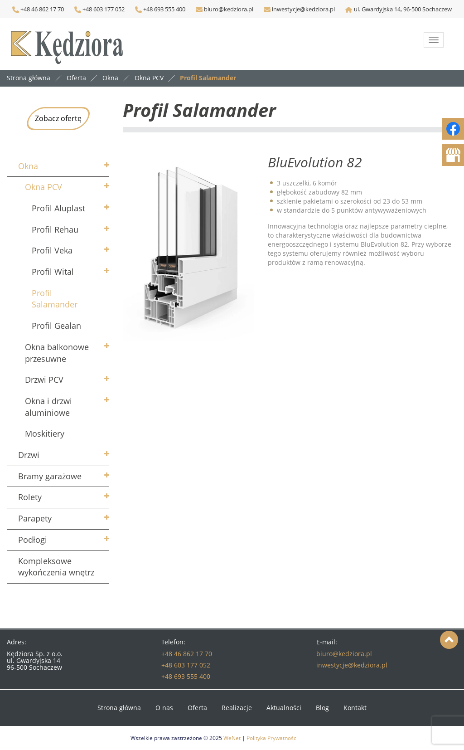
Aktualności (283, 707)
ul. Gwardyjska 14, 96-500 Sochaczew (403, 9)
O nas (164, 707)
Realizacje (237, 707)
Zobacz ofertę (58, 118)
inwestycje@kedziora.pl (303, 9)
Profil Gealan (56, 325)
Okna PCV (43, 186)
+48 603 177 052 (103, 9)
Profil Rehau (55, 229)
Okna (28, 166)
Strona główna (28, 77)
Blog (322, 707)
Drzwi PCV (44, 379)
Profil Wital (53, 271)
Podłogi (32, 539)
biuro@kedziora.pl (228, 9)
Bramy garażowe (50, 476)
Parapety (35, 518)
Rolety (30, 497)
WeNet (232, 738)
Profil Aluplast (58, 208)
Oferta (197, 707)
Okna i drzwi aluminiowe (48, 406)
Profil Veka (52, 250)
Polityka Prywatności (272, 738)
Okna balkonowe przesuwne (57, 352)
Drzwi (28, 454)
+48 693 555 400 (163, 9)
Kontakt (355, 707)
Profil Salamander (54, 298)
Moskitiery (44, 433)
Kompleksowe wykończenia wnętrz (56, 566)
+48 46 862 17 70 (38, 9)
